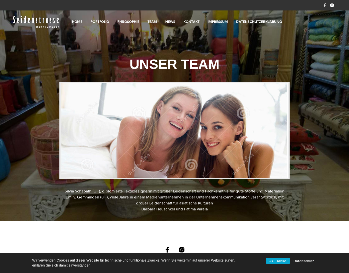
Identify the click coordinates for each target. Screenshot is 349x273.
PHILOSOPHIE (128, 22)
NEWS (170, 22)
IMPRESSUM (218, 22)
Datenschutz (304, 261)
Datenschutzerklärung (259, 22)
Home (77, 22)
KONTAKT (191, 22)
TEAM (152, 22)
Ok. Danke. (278, 261)
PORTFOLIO (100, 22)
